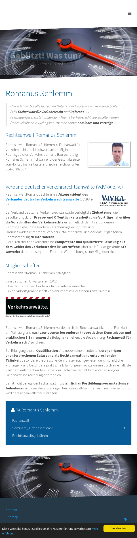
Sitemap (12, 517)
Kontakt (11, 509)
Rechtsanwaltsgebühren (30, 435)
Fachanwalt (20, 420)
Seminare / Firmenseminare (32, 428)
